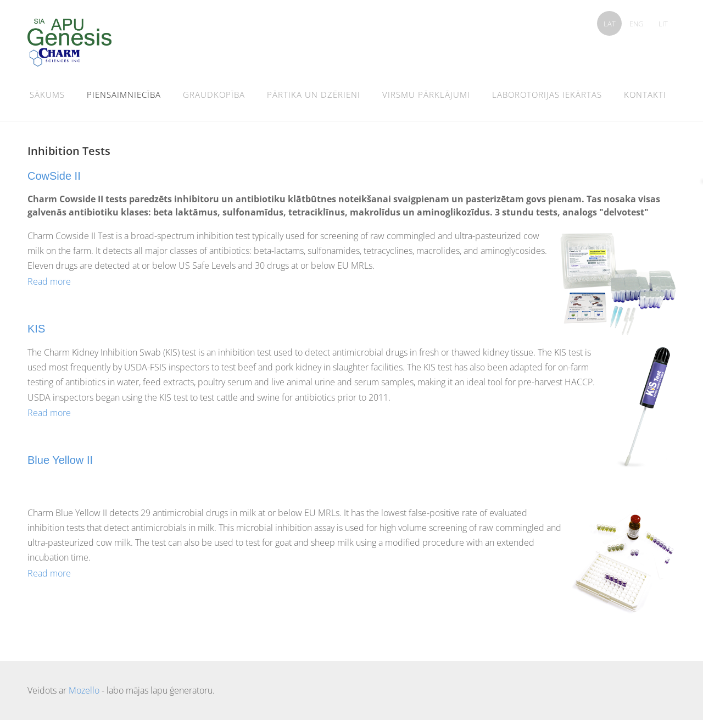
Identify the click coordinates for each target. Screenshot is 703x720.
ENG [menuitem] (636, 24)
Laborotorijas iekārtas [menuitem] (547, 94)
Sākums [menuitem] (47, 94)
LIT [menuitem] (663, 24)
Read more (49, 281)
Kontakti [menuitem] (645, 94)
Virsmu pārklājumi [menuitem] (426, 94)
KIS (36, 329)
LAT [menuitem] (610, 24)
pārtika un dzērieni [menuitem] (313, 94)
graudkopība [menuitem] (214, 94)
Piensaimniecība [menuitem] (124, 94)
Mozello (84, 690)
